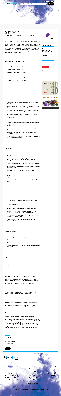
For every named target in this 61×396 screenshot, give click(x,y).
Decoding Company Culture (31, 377)
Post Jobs (52, 1)
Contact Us (53, 368)
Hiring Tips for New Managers (13, 374)
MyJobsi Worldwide (51, 374)
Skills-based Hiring (33, 383)
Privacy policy (33, 392)
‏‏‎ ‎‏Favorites (46, 1)
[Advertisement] (30, 13)
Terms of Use (52, 370)
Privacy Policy (52, 372)
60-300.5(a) (10, 318)
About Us (53, 364)
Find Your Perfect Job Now (12, 375)
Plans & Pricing (52, 375)
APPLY (45, 67)
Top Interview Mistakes (11, 377)
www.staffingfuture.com (47, 58)
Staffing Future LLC (46, 45)
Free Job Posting (51, 366)
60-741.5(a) (17, 318)
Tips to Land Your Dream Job (13, 368)
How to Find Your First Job (12, 379)
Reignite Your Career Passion (30, 375)
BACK (8, 348)
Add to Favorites (45, 70)
